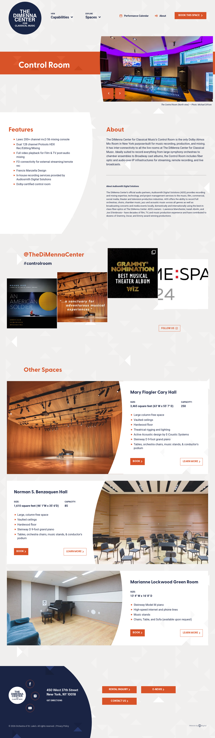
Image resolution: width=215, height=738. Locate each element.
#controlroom (38, 263)
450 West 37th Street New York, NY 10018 (62, 695)
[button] (106, 93)
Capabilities (64, 16)
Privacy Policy (62, 726)
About (162, 15)
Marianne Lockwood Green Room (164, 582)
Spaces (96, 16)
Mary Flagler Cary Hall (153, 392)
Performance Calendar (136, 15)
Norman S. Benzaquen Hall (40, 492)
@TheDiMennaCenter (54, 255)
